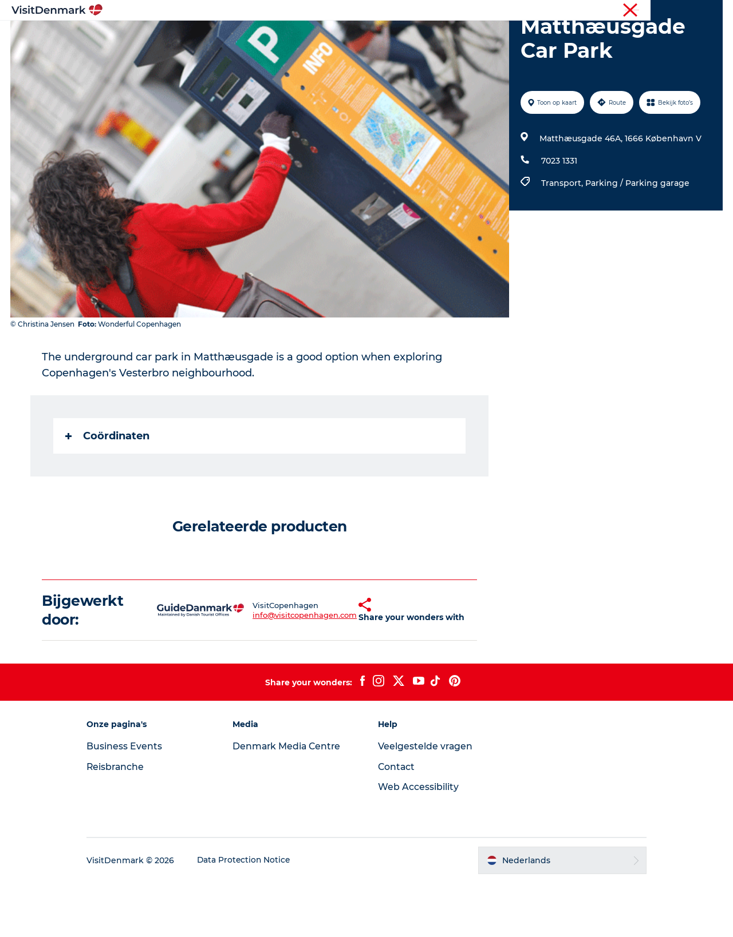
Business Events (134, 800)
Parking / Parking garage (637, 237)
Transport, (563, 237)
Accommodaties (441, 36)
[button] (337, 665)
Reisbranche (674, 11)
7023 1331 (559, 215)
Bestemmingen (283, 36)
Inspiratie (212, 36)
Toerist (630, 11)
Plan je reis (518, 36)
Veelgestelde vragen (426, 800)
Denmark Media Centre (292, 800)
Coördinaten (108, 490)
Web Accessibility (418, 841)
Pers (714, 11)
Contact (397, 821)
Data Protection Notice (254, 915)
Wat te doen (361, 36)
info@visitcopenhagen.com (281, 669)
